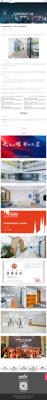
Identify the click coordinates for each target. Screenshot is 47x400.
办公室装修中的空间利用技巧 (6, 106)
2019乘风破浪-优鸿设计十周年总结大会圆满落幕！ (23, 359)
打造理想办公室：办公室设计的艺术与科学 (31, 102)
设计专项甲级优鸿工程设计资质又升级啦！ (23, 284)
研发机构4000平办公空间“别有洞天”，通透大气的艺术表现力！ (23, 309)
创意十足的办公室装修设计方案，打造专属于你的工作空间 (14, 96)
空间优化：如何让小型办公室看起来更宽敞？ (38, 96)
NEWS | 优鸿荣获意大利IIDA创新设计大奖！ (23, 234)
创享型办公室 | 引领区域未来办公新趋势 (30, 98)
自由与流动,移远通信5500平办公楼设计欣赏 (23, 334)
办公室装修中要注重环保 (28, 106)
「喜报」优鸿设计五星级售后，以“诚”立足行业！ (23, 259)
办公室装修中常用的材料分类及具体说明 (7, 98)
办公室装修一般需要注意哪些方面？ (7, 102)
